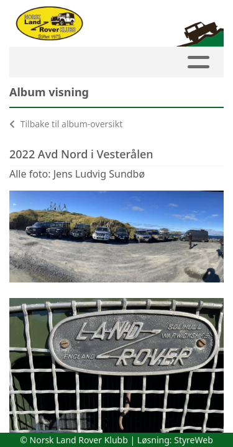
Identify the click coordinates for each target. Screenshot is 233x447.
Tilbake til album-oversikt (65, 124)
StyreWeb (193, 440)
